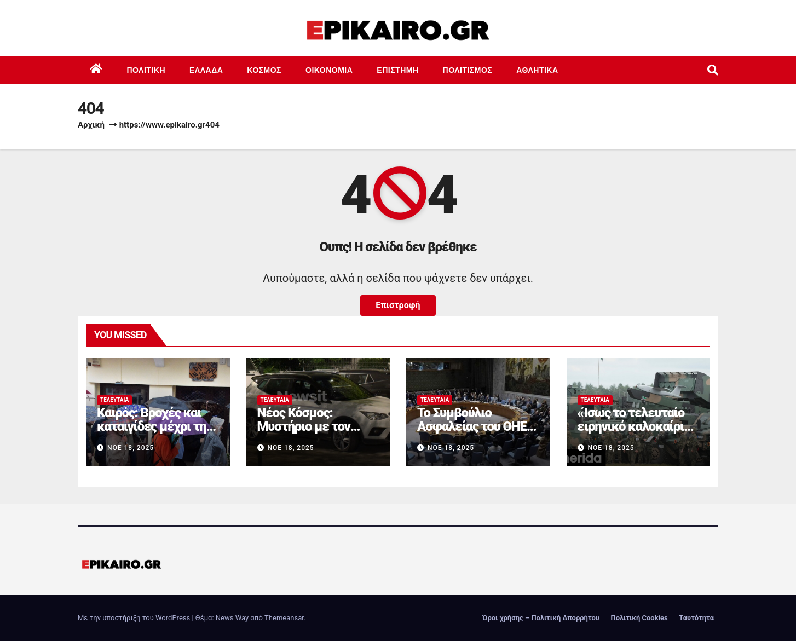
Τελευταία (114, 400)
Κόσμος (264, 70)
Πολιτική (146, 70)
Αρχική (91, 125)
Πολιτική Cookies (638, 618)
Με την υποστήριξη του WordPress (135, 618)
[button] (712, 70)
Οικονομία (329, 70)
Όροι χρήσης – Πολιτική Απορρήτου (540, 618)
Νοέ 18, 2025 (130, 448)
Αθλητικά (537, 70)
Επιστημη (397, 70)
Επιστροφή (398, 305)
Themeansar (284, 618)
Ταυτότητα (696, 618)
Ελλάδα (206, 70)
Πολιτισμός (468, 70)
